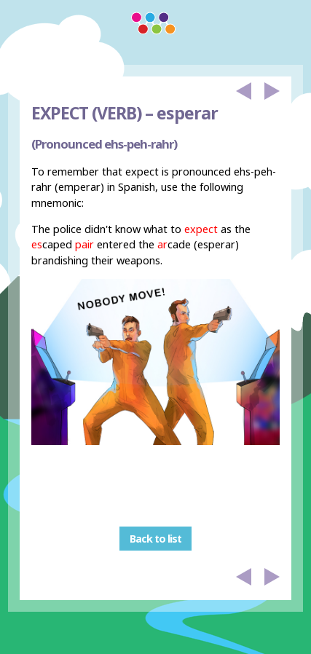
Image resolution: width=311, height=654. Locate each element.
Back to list (155, 538)
